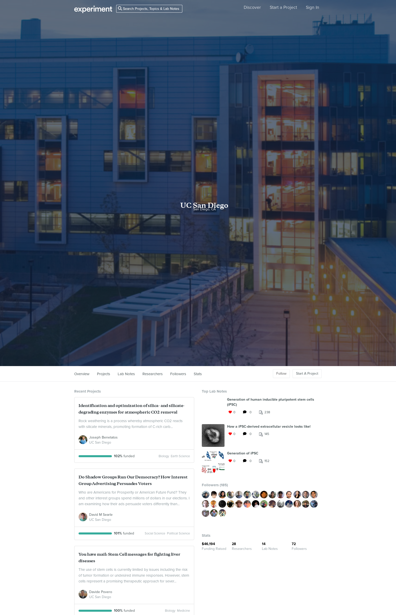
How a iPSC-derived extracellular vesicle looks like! (269, 426)
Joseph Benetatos (103, 437)
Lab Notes (126, 374)
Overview (81, 374)
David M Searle (101, 514)
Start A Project (307, 373)
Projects (103, 374)
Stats (198, 374)
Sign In (312, 7)
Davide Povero (100, 592)
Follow (281, 373)
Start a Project (283, 7)
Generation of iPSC (242, 453)
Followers (178, 374)
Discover (252, 7)
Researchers (152, 374)
